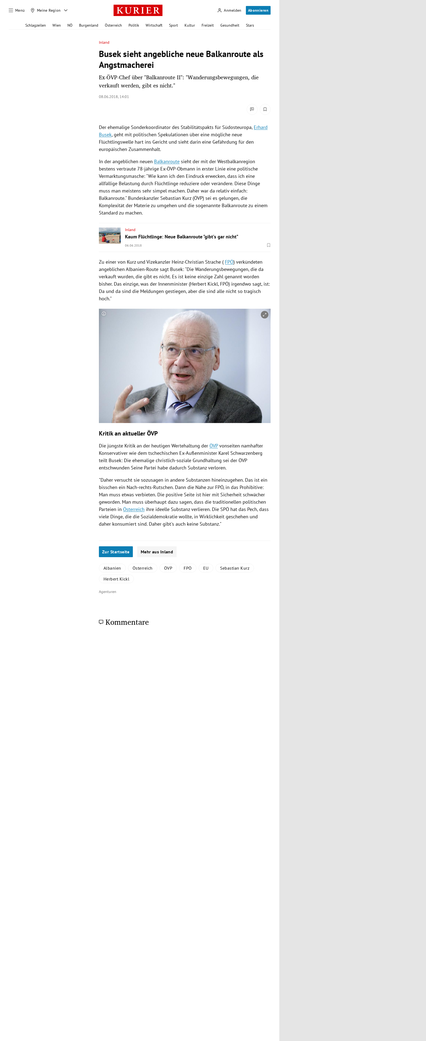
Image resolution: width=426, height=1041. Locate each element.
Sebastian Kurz (235, 568)
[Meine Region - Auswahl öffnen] (66, 10)
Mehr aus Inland (157, 551)
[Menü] (16, 10)
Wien (56, 25)
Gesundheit (229, 25)
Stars (250, 25)
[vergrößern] (264, 314)
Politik (134, 25)
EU (206, 568)
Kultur (189, 25)
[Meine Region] (45, 10)
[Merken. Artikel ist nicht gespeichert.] (265, 109)
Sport (173, 25)
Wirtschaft (154, 25)
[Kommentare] (252, 109)
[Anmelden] (229, 10)
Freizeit (208, 25)
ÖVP (213, 446)
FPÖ (229, 262)
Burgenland (88, 25)
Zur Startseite (116, 551)
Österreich (113, 25)
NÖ (70, 25)
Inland (104, 42)
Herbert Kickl (116, 579)
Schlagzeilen (35, 25)
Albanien (112, 568)
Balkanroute (167, 161)
